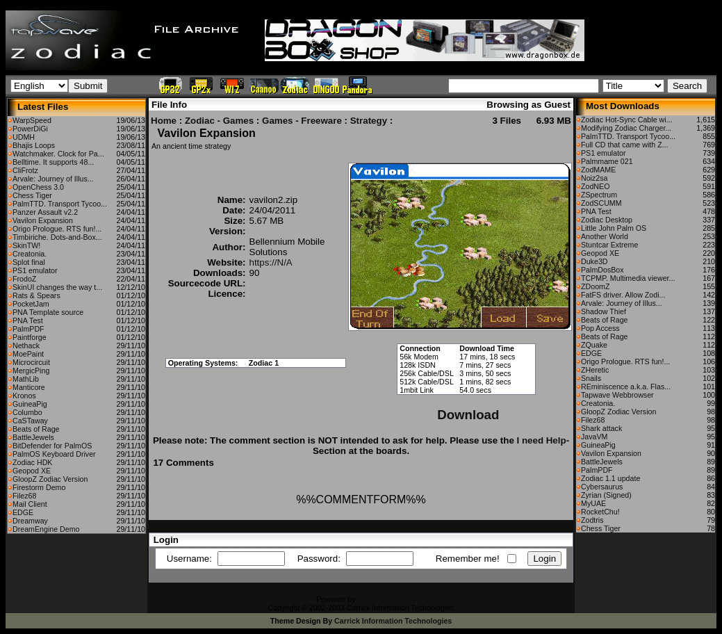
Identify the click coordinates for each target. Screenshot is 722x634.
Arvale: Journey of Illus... (53, 178)
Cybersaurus (602, 486)
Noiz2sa (594, 178)
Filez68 (24, 495)
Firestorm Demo (39, 487)
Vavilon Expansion (43, 220)
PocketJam (31, 304)
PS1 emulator (35, 270)
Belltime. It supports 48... (53, 162)
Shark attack (601, 428)
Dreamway (30, 521)
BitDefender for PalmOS (52, 445)
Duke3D (594, 261)
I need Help (541, 440)
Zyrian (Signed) (606, 495)
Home (164, 120)
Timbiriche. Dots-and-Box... (57, 237)
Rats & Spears (36, 295)
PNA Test (28, 320)
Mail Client (30, 504)
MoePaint (28, 354)
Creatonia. (30, 254)
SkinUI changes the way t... (57, 287)
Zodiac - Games (219, 120)
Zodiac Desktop (606, 220)
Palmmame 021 (607, 161)
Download (468, 414)
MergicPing (31, 370)
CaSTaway (30, 420)
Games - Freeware (302, 120)
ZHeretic (595, 370)
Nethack (26, 345)
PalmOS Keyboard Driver (54, 454)
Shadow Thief (603, 311)
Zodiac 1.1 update (610, 478)
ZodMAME (598, 169)
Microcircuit (31, 362)
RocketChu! (600, 511)
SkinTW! (26, 245)
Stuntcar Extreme (609, 245)
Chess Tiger (32, 195)
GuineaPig (30, 404)
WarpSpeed (32, 120)
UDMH (24, 137)
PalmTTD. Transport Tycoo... (60, 204)
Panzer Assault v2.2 (45, 212)
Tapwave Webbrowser (617, 395)
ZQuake (594, 345)
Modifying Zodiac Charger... (626, 128)
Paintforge (30, 337)
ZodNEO (595, 186)
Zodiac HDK (32, 462)
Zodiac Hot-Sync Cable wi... (626, 119)
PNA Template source (48, 312)
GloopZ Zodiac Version (50, 479)
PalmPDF (28, 329)
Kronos (24, 395)
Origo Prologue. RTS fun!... (57, 229)
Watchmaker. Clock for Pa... (58, 153)
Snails (591, 378)
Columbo (27, 412)
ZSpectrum (599, 194)
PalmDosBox (602, 270)
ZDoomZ (595, 286)
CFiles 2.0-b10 (381, 599)
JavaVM (594, 436)
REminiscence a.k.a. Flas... (626, 386)
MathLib (26, 379)
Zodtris (592, 520)
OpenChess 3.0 (38, 187)
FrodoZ (24, 279)
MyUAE (593, 503)
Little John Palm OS (613, 228)
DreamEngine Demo (46, 529)
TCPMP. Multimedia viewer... (628, 278)
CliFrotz (25, 170)
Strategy (368, 120)
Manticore (29, 387)
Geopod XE (32, 470)
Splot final (29, 262)
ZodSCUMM (601, 203)
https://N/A (271, 262)
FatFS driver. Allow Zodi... (623, 295)
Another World (604, 236)
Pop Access (600, 328)
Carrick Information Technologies (393, 621)
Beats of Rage (36, 429)
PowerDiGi (30, 128)
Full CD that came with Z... (624, 144)
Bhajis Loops (34, 145)
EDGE (23, 512)
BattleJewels (33, 437)
